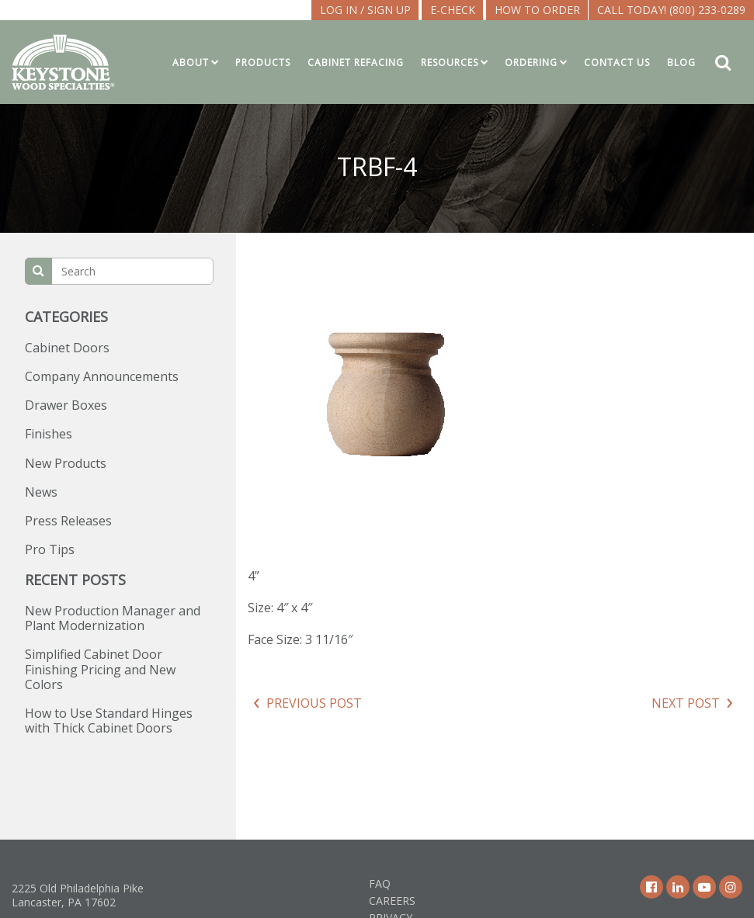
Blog (681, 62)
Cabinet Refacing (356, 62)
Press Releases (68, 520)
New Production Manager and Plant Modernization (112, 618)
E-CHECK (452, 9)
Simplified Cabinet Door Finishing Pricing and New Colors (100, 669)
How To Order (537, 9)
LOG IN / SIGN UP (365, 9)
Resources (449, 62)
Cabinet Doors (67, 347)
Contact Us (617, 62)
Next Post (685, 703)
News (41, 492)
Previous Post (314, 703)
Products (262, 62)
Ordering (531, 62)
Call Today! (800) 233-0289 (671, 9)
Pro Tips (50, 549)
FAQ (380, 883)
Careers (392, 900)
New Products (65, 463)
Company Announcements (102, 376)
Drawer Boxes (66, 405)
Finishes (48, 433)
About (190, 62)
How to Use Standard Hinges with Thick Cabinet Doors (109, 720)
